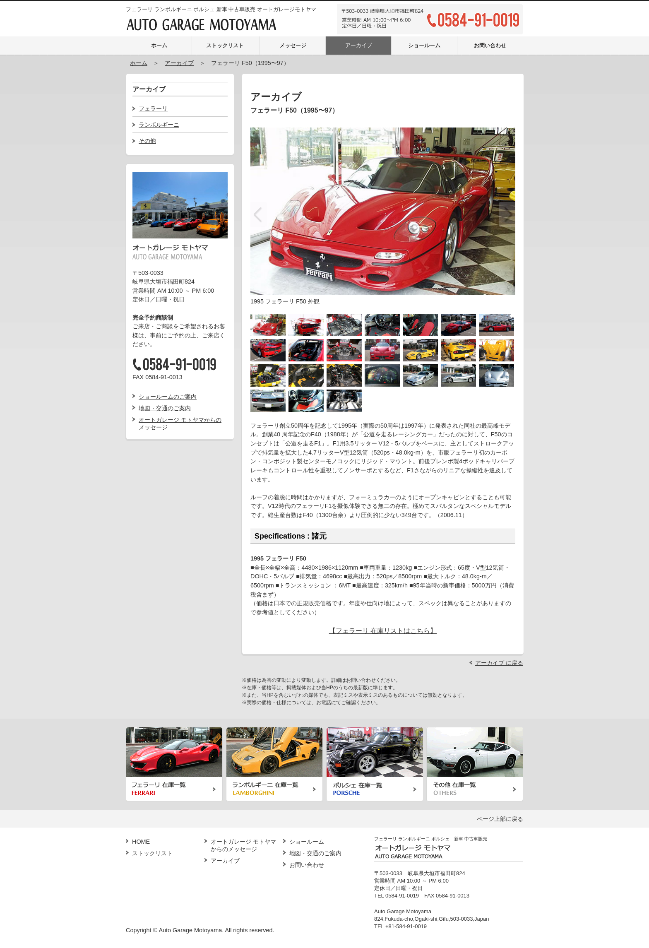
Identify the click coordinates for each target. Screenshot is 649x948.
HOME (141, 841)
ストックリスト (225, 45)
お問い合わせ (490, 45)
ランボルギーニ (159, 124)
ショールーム (424, 45)
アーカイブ (358, 45)
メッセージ (292, 45)
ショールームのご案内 (168, 396)
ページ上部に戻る (500, 819)
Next (507, 214)
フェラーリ (153, 108)
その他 (147, 140)
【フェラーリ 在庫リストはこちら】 (383, 630)
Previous (258, 214)
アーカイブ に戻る (499, 662)
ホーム (159, 45)
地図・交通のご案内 (165, 408)
